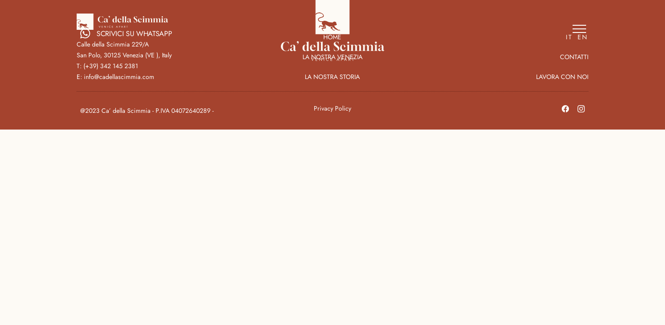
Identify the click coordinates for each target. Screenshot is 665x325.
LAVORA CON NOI (562, 76)
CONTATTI (574, 56)
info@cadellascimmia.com (119, 76)
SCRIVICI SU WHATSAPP (126, 33)
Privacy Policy (332, 108)
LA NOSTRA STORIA (332, 76)
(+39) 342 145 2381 (110, 65)
